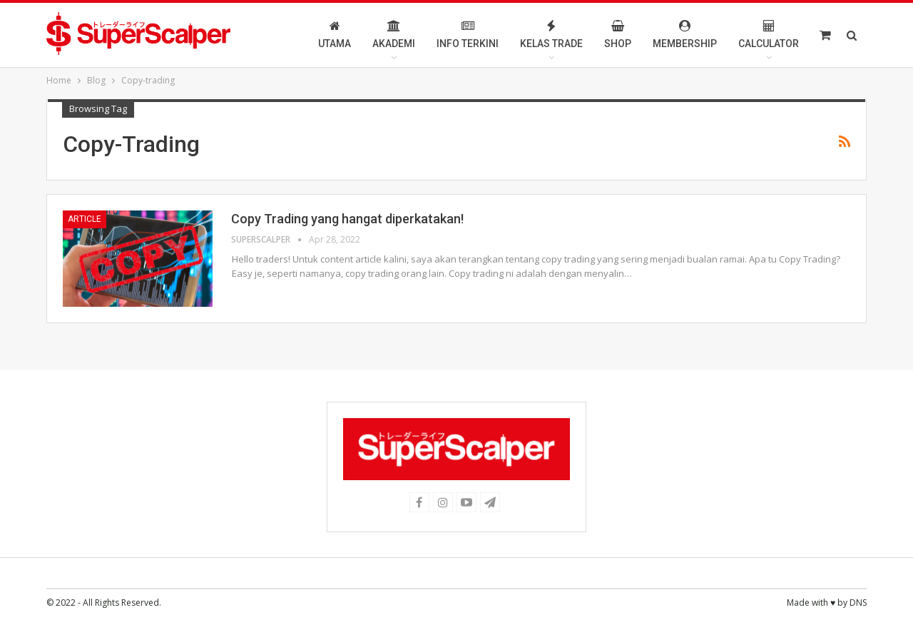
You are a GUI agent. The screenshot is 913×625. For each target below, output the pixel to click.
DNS (858, 602)
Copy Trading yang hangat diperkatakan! (347, 218)
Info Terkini (467, 34)
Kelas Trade (551, 34)
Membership (685, 34)
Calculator (769, 34)
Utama (334, 34)
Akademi (394, 34)
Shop (617, 34)
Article (84, 219)
